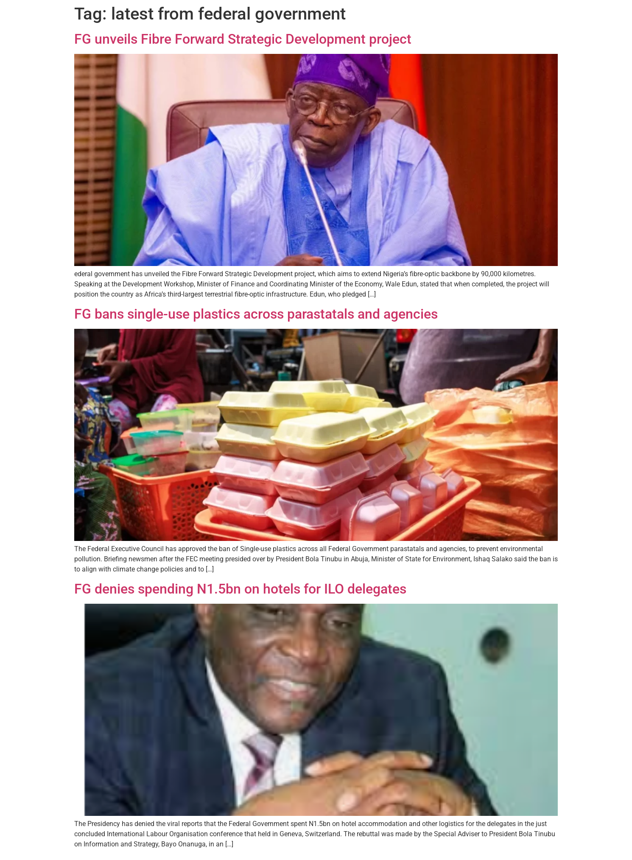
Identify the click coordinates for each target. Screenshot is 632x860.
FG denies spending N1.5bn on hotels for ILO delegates (240, 589)
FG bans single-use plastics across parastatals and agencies (256, 314)
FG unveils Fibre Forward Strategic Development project (242, 39)
